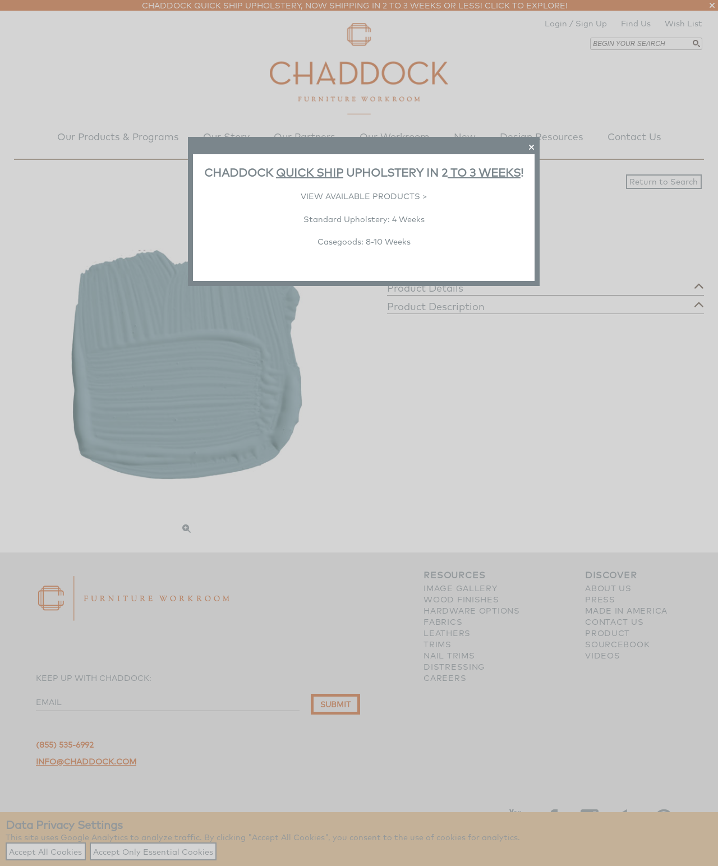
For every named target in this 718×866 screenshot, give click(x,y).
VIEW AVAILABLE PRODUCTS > (364, 196)
